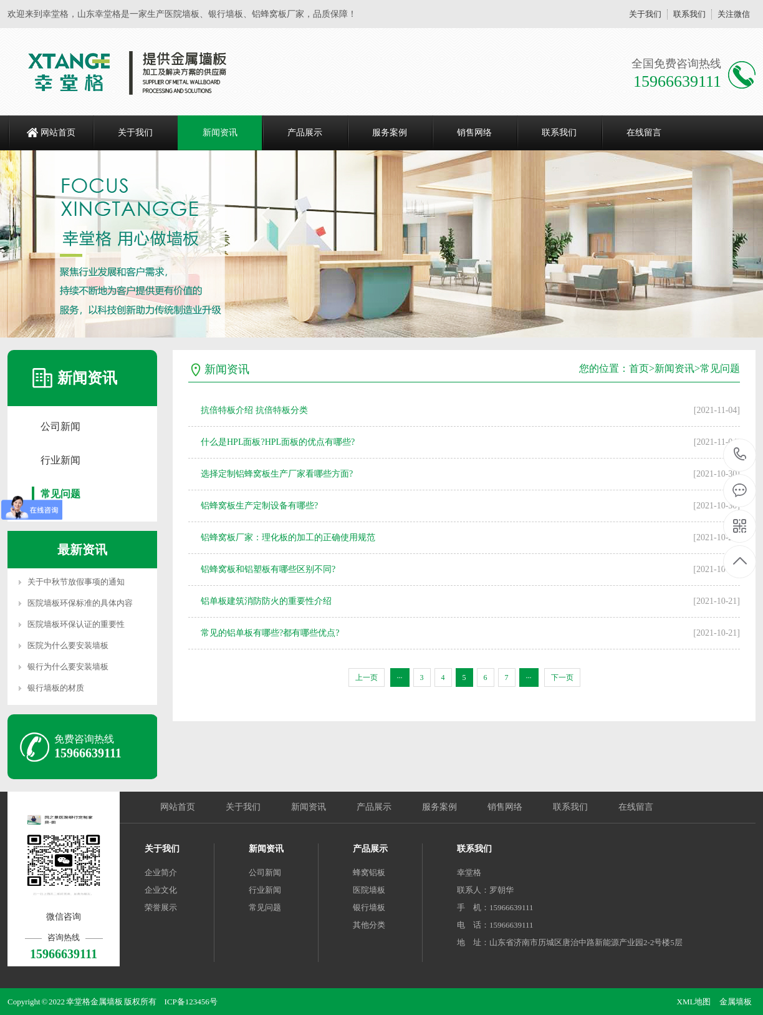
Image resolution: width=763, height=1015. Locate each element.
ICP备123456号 (191, 1001)
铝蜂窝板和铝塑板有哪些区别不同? (268, 569)
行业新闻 (60, 460)
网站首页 (58, 132)
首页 (639, 368)
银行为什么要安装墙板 (67, 666)
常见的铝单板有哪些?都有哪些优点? (270, 633)
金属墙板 (735, 1001)
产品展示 (304, 132)
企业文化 (161, 890)
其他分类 (369, 925)
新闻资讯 (220, 132)
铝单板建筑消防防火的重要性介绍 (266, 601)
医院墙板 (369, 890)
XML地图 (694, 1001)
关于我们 (645, 14)
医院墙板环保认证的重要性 (76, 624)
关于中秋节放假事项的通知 (76, 581)
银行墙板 (369, 907)
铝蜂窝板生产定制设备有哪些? (259, 505)
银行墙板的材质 (55, 687)
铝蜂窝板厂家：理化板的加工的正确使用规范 (288, 537)
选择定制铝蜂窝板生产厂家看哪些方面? (277, 473)
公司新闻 (60, 426)
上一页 (366, 677)
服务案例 (389, 132)
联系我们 (689, 14)
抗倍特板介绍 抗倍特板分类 (254, 410)
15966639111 (740, 454)
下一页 (562, 677)
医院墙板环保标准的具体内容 (80, 603)
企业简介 (161, 872)
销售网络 (474, 132)
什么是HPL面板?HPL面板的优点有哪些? (278, 442)
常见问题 (60, 493)
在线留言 (643, 132)
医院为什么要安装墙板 (67, 645)
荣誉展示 (161, 907)
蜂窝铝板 (369, 872)
